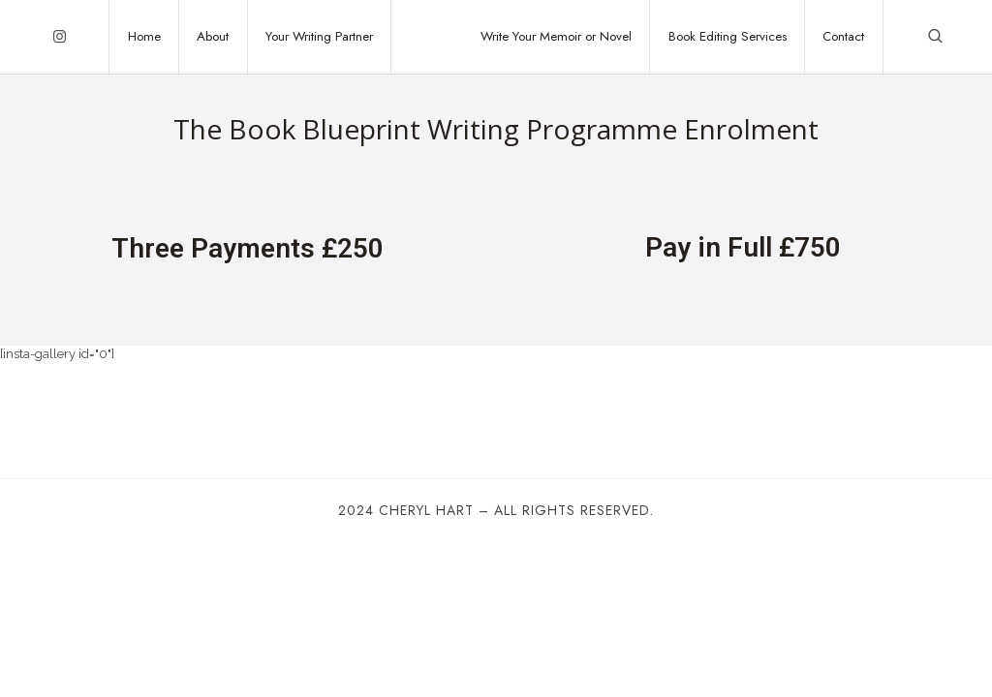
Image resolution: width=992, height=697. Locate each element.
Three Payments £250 (247, 248)
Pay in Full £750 (743, 247)
